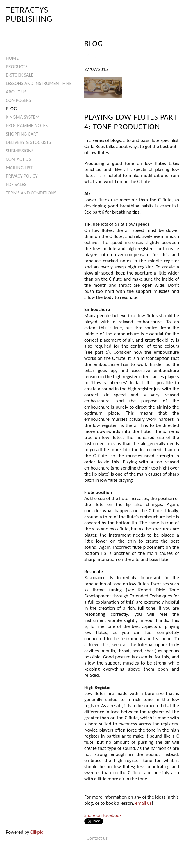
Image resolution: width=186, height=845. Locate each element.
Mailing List (19, 168)
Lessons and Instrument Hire (39, 83)
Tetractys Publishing (29, 14)
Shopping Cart (22, 134)
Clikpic (36, 832)
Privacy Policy (21, 176)
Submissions (19, 151)
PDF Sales (16, 184)
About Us (16, 92)
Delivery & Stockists (28, 142)
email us (143, 803)
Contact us (18, 159)
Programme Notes (27, 125)
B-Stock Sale (19, 75)
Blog (11, 109)
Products (17, 67)
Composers (18, 100)
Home (12, 58)
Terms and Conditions (31, 193)
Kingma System (23, 117)
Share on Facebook (103, 815)
